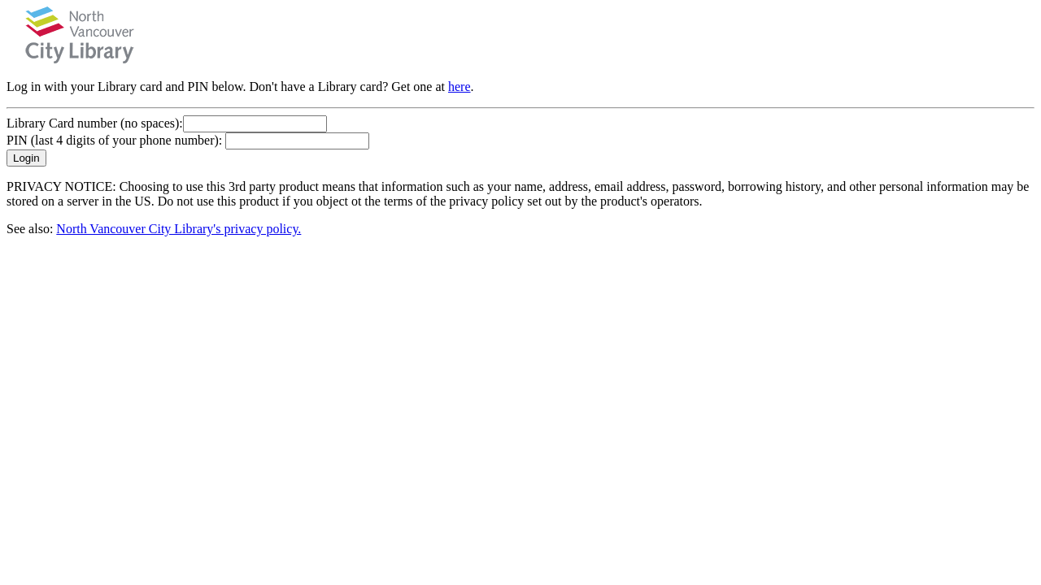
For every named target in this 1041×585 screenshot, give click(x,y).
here (459, 86)
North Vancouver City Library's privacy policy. (178, 229)
